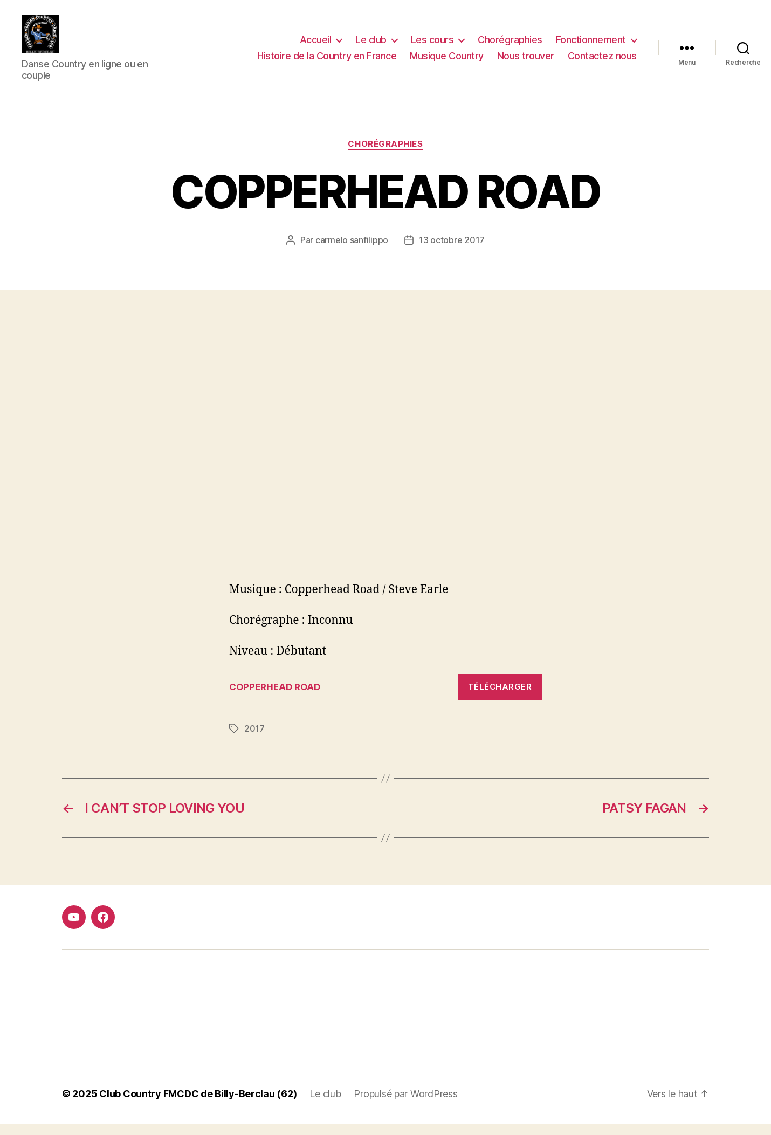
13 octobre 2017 (452, 250)
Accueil (316, 45)
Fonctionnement (591, 45)
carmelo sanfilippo (351, 250)
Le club (371, 45)
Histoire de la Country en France (326, 61)
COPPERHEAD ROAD (274, 697)
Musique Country (447, 61)
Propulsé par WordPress (405, 1104)
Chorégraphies (510, 45)
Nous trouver (525, 61)
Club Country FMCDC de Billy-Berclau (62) (198, 1104)
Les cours (432, 45)
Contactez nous (602, 61)
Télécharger (500, 697)
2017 (254, 739)
